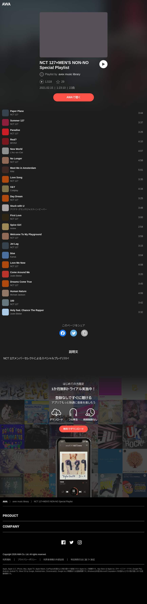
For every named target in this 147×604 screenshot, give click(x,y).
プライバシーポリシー (27, 559)
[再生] (103, 64)
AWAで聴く (73, 97)
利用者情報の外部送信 (54, 559)
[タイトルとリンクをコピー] (84, 333)
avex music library (69, 74)
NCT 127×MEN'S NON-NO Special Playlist (53, 501)
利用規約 (7, 559)
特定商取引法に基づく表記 (83, 559)
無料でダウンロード (73, 429)
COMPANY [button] (11, 526)
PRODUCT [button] (10, 516)
